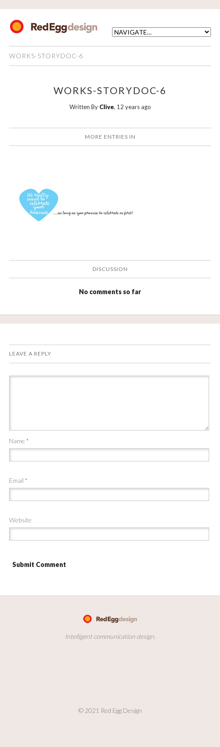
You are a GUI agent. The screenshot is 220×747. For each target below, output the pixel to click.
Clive (106, 106)
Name (19, 441)
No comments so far (110, 292)
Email (18, 480)
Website (20, 520)
